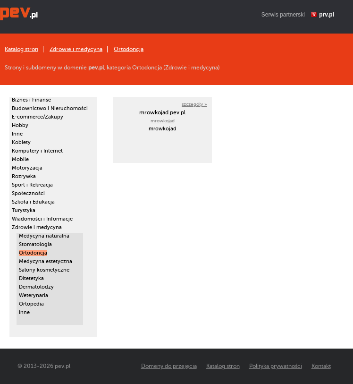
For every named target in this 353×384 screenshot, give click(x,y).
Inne (17, 134)
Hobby (20, 125)
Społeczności (28, 193)
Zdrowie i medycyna (76, 49)
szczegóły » (194, 104)
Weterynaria (33, 295)
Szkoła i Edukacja (33, 202)
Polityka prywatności (275, 366)
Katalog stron (21, 49)
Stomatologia (35, 244)
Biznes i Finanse (31, 100)
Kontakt (321, 366)
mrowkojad (163, 120)
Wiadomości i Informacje (42, 219)
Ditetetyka (31, 278)
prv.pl (326, 14)
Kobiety (21, 142)
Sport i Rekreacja (32, 185)
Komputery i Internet (37, 151)
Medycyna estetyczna (45, 261)
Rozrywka (24, 176)
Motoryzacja (27, 168)
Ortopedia (31, 304)
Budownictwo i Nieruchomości (50, 108)
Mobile (20, 159)
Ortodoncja (128, 49)
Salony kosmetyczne (44, 270)
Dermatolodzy (36, 287)
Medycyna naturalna (44, 236)
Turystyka (23, 210)
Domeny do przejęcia (169, 366)
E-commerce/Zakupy (37, 117)
